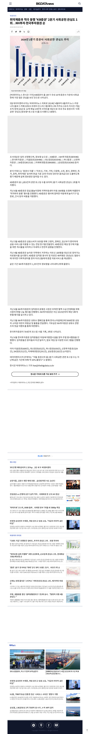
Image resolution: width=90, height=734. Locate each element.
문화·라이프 (61, 9)
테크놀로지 (37, 9)
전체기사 (11, 9)
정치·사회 (45, 9)
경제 (25, 9)
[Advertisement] (45, 134)
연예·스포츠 (53, 9)
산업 (30, 9)
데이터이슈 (19, 9)
